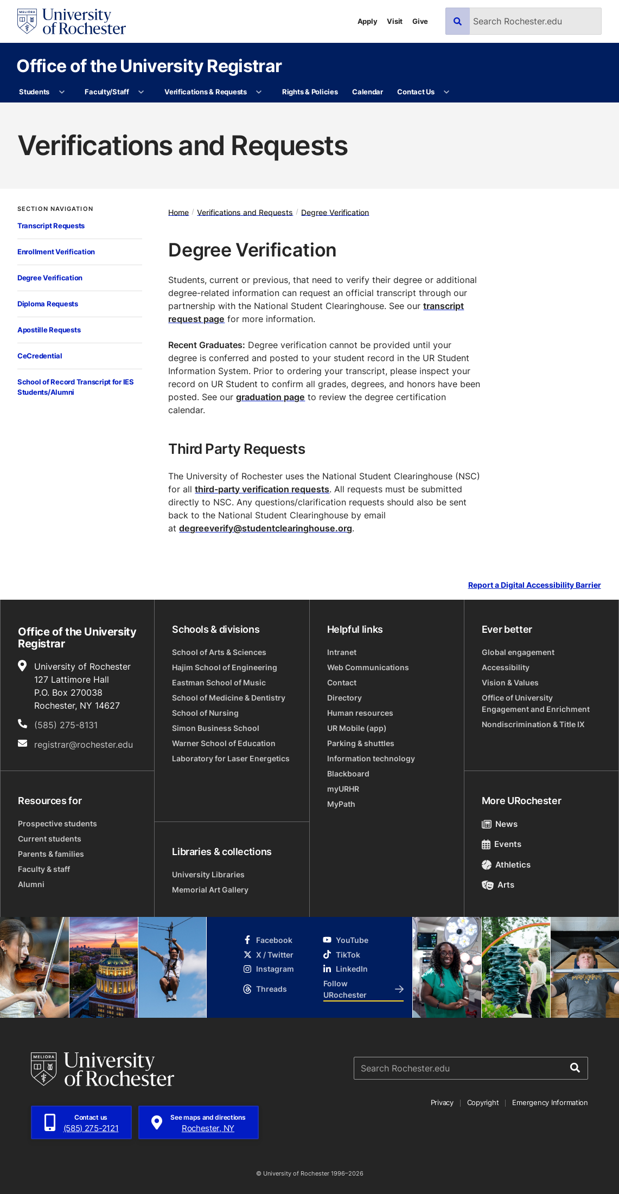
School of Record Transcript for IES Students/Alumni (75, 387)
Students (34, 92)
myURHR (343, 789)
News (500, 824)
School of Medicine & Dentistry (228, 697)
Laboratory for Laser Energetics (231, 758)
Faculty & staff (44, 869)
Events (502, 844)
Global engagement (518, 652)
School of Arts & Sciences (219, 652)
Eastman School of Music (219, 682)
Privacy (442, 1102)
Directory (344, 697)
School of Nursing (205, 713)
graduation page (270, 397)
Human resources (360, 713)
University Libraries (208, 874)
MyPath (341, 804)
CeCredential (39, 356)
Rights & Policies (310, 92)
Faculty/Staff (107, 92)
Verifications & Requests (205, 92)
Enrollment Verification (56, 251)
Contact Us (415, 92)
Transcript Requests (51, 225)
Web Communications (368, 667)
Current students (49, 838)
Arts (498, 884)
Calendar (367, 92)
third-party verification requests (262, 489)
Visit (395, 21)
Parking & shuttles (360, 743)
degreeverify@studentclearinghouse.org (265, 528)
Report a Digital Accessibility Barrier (534, 584)
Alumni (31, 884)
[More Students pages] (62, 92)
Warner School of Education (224, 743)
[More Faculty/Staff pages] (141, 92)
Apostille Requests (48, 330)
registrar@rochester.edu (83, 744)
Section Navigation (55, 209)
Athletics (506, 864)
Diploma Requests (47, 304)
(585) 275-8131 (66, 725)
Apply (368, 21)
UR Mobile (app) (357, 728)
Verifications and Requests (245, 212)
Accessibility (505, 667)
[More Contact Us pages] (447, 92)
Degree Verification (49, 278)
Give (420, 21)
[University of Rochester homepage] (71, 21)
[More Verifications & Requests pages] (259, 92)
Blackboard (348, 773)
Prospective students (57, 823)
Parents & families (51, 854)
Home (178, 212)
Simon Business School (215, 728)
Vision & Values (510, 682)
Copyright (483, 1102)
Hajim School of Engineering (224, 667)
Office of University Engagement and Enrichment (536, 703)
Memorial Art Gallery (210, 889)
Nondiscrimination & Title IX (533, 724)
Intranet (341, 652)
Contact (341, 682)
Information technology (371, 758)
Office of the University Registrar (149, 65)
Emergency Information (550, 1102)
